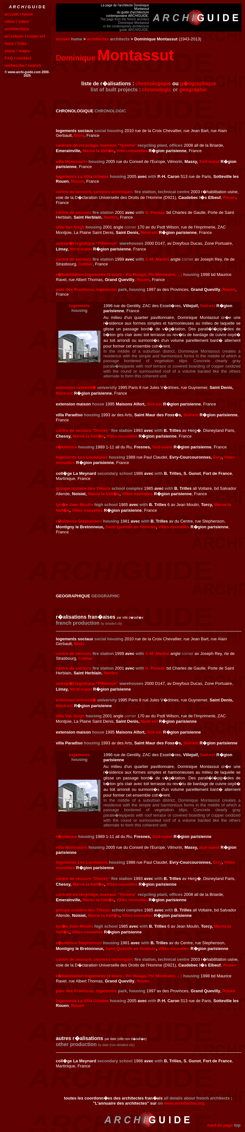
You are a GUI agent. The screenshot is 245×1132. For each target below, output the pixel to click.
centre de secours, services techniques (94, 191)
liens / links (15, 43)
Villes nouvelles (131, 150)
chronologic (157, 89)
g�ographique (198, 83)
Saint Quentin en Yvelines (130, 526)
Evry (217, 457)
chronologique (153, 83)
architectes (98, 39)
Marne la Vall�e (98, 150)
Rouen (77, 181)
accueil (63, 39)
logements (79, 305)
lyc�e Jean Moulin (74, 504)
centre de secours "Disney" (83, 430)
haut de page (220, 1125)
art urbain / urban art (24, 36)
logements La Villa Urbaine (82, 176)
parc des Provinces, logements (86, 289)
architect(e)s (16, 28)
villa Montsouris (71, 161)
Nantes (110, 217)
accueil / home (18, 14)
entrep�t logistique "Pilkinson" (87, 243)
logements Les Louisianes (82, 457)
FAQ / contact (17, 58)
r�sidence (66, 447)
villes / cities (16, 21)
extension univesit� (76, 387)
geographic (193, 89)
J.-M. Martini (157, 259)
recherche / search (22, 65)
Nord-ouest (81, 249)
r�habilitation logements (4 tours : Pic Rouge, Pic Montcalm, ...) (119, 274)
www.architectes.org (184, 1103)
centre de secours (73, 212)
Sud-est (207, 305)
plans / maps (17, 50)
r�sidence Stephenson (79, 521)
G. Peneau (155, 212)
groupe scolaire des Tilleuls (83, 488)
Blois (79, 135)
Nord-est (149, 232)
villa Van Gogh (70, 227)
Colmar (85, 264)
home (76, 39)
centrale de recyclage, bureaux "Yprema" (96, 145)
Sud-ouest (209, 161)
